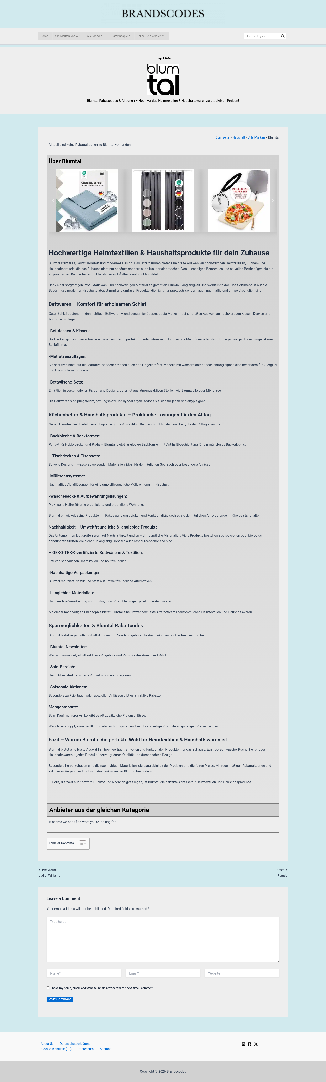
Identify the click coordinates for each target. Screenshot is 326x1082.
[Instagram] (243, 1043)
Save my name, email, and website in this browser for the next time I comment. (103, 988)
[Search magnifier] (283, 36)
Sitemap (101, 1049)
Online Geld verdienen (151, 36)
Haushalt (237, 137)
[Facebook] (250, 1043)
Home (44, 36)
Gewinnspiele (121, 36)
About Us (45, 1043)
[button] (53, 200)
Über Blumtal (67, 161)
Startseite (220, 137)
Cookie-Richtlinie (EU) (56, 1049)
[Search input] (263, 36)
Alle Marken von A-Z (67, 36)
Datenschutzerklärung (71, 1043)
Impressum (83, 1049)
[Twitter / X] (256, 1043)
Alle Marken (96, 36)
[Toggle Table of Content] (80, 843)
